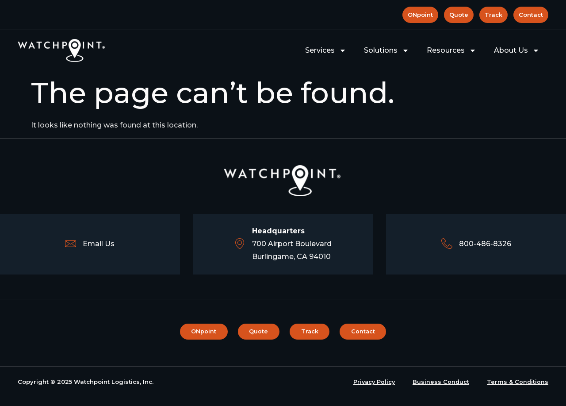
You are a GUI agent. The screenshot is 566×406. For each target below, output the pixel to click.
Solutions (386, 50)
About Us (516, 50)
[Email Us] (70, 244)
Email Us (99, 244)
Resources (451, 50)
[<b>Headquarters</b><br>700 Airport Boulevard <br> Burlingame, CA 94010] (239, 244)
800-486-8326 (485, 244)
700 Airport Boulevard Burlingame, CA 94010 (292, 244)
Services (325, 50)
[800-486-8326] (446, 244)
